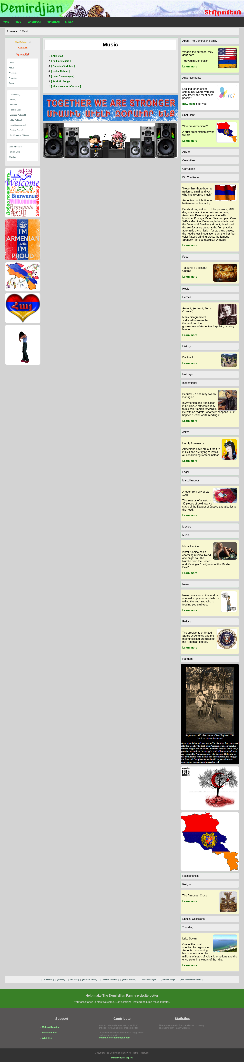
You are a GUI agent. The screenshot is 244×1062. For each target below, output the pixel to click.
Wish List (12, 157)
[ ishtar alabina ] (15, 120)
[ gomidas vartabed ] (17, 115)
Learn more (189, 66)
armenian (12, 31)
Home (6, 22)
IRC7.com (188, 103)
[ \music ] (12, 100)
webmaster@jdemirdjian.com (114, 1037)
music (25, 31)
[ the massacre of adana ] (19, 135)
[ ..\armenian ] (14, 95)
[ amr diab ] (13, 105)
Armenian (53, 22)
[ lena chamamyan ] (17, 125)
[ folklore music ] (16, 110)
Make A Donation (16, 147)
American (34, 22)
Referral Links (14, 152)
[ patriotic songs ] (16, 130)
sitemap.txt (116, 1058)
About (19, 22)
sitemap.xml (127, 1058)
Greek (69, 22)
